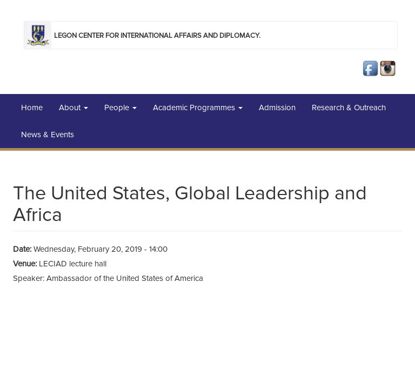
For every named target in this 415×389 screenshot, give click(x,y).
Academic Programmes (198, 107)
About (73, 107)
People (120, 107)
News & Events (47, 134)
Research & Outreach (349, 107)
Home (32, 107)
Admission (277, 107)
